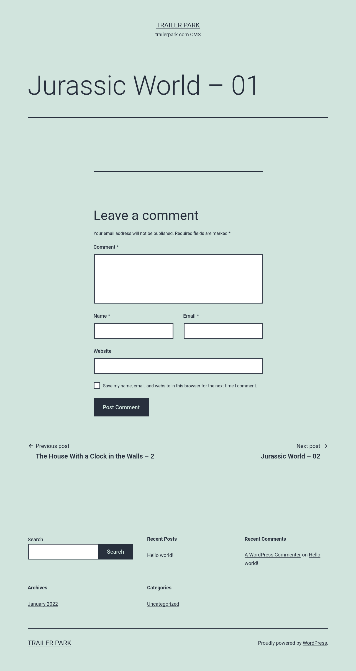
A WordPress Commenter (273, 555)
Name (102, 316)
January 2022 (43, 604)
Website (103, 351)
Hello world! (160, 555)
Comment (106, 247)
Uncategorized (163, 604)
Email (191, 316)
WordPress (315, 643)
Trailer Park (178, 25)
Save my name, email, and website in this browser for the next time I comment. (180, 385)
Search (35, 539)
